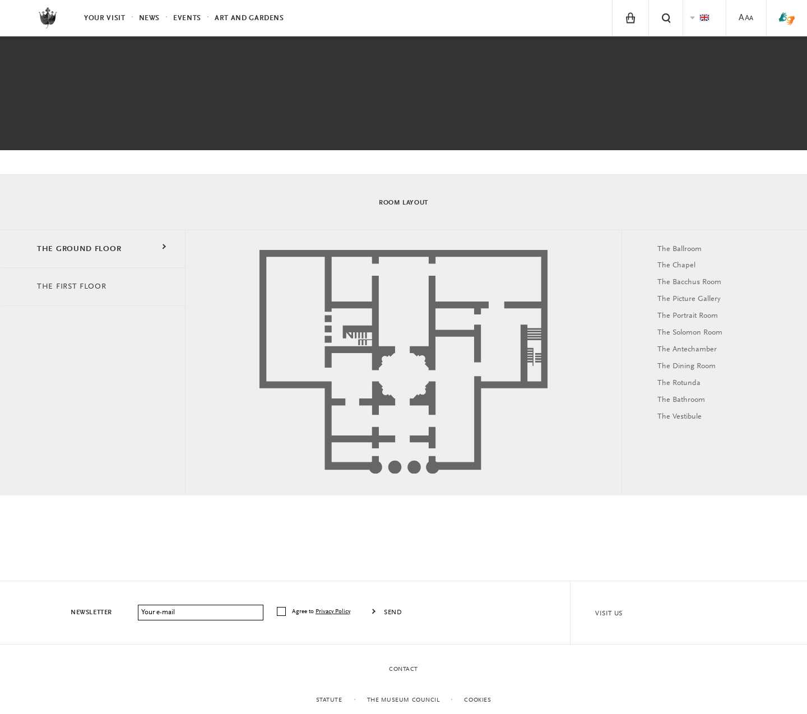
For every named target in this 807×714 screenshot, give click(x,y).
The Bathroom (681, 400)
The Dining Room (686, 366)
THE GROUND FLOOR (79, 249)
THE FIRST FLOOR (71, 287)
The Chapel (676, 266)
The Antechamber (687, 350)
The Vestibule (679, 417)
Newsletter (91, 612)
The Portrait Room (687, 316)
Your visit (105, 18)
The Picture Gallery (689, 299)
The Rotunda (679, 383)
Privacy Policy (333, 612)
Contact (403, 669)
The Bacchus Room (689, 282)
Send (393, 612)
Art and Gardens (249, 18)
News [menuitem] (149, 18)
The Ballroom (679, 249)
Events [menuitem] (187, 18)
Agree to (322, 612)
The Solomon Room (689, 333)
